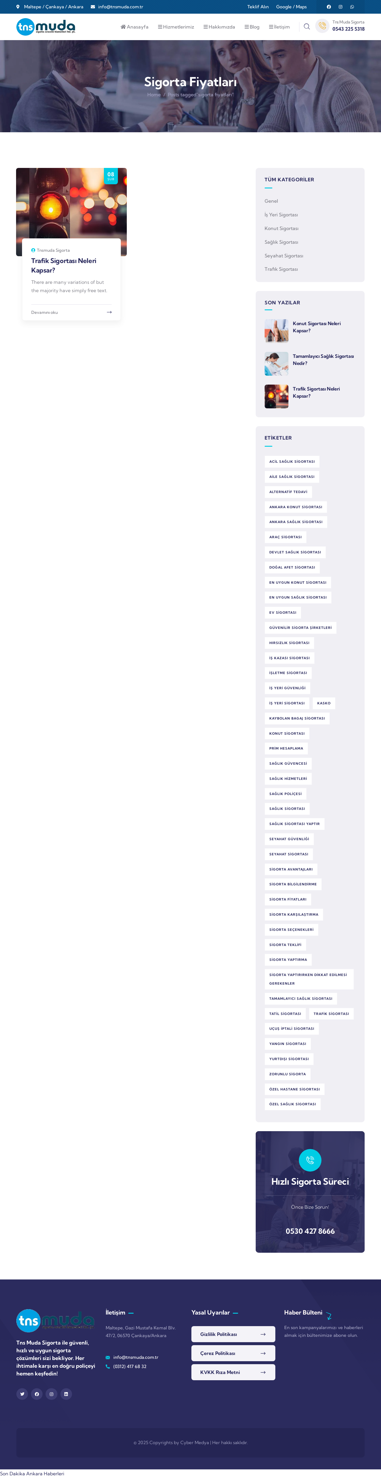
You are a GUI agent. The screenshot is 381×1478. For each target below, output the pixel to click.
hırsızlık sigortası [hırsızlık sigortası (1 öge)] (289, 643)
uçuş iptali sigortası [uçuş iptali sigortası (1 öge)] (291, 1029)
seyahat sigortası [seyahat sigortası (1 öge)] (288, 854)
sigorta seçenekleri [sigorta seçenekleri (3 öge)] (291, 930)
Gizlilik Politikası (218, 1334)
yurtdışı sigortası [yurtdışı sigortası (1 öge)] (289, 1059)
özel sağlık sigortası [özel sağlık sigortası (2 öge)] (292, 1104)
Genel (271, 201)
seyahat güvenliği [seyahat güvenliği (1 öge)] (289, 839)
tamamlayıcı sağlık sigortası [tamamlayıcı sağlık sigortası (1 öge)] (300, 999)
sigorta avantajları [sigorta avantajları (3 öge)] (291, 869)
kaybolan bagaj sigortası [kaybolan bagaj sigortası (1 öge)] (297, 718)
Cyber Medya (194, 1442)
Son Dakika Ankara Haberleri (32, 1474)
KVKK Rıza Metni (220, 1372)
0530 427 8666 (310, 1231)
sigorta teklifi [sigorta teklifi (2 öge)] (285, 945)
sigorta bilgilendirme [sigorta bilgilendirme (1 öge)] (293, 884)
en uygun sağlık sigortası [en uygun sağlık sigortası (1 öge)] (298, 597)
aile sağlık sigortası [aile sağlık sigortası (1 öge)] (292, 477)
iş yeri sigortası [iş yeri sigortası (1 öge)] (287, 703)
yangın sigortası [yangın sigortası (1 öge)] (287, 1044)
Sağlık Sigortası (281, 242)
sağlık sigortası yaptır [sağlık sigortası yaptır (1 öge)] (294, 824)
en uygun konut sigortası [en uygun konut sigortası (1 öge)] (298, 582)
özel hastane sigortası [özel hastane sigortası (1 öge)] (294, 1089)
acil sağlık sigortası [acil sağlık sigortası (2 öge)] (292, 461)
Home (154, 94)
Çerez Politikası (217, 1353)
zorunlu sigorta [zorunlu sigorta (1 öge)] (287, 1074)
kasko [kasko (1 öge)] (324, 703)
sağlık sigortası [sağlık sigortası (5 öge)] (287, 809)
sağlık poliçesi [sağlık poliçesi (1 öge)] (285, 794)
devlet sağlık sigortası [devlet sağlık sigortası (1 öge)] (295, 552)
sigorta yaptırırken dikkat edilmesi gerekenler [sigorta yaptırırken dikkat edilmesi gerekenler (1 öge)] (308, 979)
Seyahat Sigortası (284, 256)
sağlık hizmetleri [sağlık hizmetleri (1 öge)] (288, 779)
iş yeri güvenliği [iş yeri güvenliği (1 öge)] (287, 688)
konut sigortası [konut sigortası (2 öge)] (287, 733)
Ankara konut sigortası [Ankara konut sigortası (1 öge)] (295, 507)
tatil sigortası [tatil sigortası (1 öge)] (285, 1014)
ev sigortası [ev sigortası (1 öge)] (282, 612)
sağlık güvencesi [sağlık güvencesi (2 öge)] (288, 763)
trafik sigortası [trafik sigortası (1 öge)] (331, 1014)
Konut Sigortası (282, 228)
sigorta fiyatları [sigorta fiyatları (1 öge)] (288, 899)
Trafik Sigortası (281, 269)
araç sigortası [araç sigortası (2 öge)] (285, 537)
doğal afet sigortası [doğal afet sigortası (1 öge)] (292, 567)
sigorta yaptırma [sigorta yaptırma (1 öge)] (288, 960)
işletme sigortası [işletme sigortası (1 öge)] (288, 673)
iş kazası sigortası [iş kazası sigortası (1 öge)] (289, 658)
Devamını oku (44, 312)
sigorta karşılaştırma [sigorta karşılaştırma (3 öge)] (293, 914)
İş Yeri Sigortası (281, 215)
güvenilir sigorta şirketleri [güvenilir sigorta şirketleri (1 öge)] (300, 628)
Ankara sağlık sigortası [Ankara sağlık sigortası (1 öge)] (296, 522)
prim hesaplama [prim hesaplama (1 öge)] (286, 748)
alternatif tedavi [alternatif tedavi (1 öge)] (288, 492)
